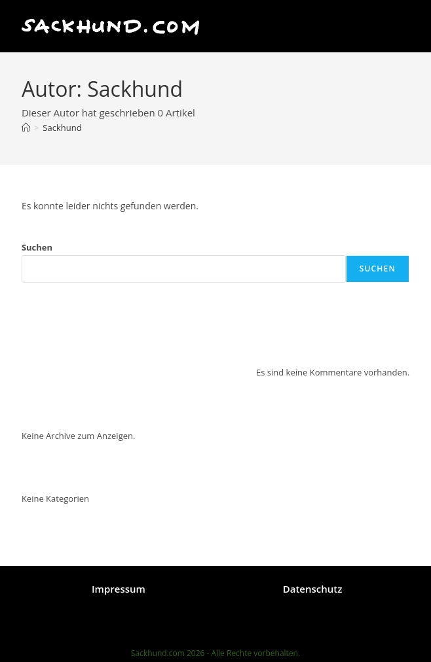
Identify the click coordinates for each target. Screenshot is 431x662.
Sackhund (62, 127)
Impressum (118, 588)
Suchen (37, 247)
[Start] (26, 127)
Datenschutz (313, 588)
